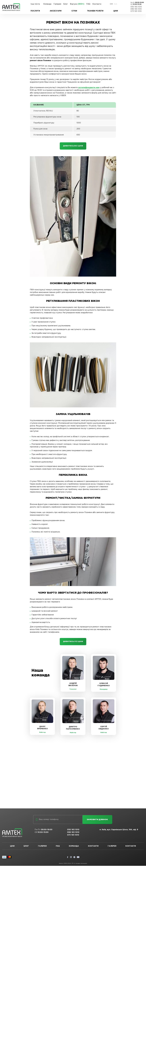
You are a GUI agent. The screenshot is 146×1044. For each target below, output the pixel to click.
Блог (65, 4)
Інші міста (35, 4)
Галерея (57, 4)
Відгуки (77, 4)
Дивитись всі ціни (73, 146)
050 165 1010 (136, 7)
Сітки (74, 11)
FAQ (88, 4)
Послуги (35, 11)
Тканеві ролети (95, 11)
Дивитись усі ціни (73, 642)
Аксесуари (55, 11)
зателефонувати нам (88, 87)
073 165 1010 (136, 11)
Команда (47, 4)
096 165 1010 (136, 9)
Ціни (115, 11)
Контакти (96, 4)
